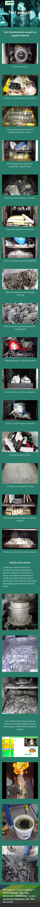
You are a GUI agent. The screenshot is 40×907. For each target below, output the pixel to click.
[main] (20, 13)
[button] (2, 3)
